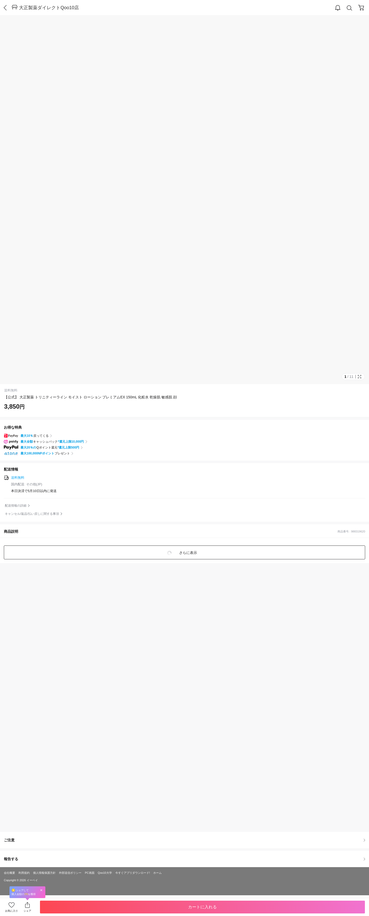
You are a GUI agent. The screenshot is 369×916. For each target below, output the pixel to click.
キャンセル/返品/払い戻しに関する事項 (32, 514)
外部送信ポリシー (70, 872)
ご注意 (184, 840)
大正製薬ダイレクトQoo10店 (49, 7)
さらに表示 (187, 553)
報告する (184, 859)
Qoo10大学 (105, 872)
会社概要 (9, 872)
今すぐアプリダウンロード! (132, 872)
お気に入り (11, 910)
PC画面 (89, 872)
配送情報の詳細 (15, 505)
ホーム (157, 872)
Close (41, 890)
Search (349, 8)
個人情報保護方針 (44, 872)
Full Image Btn (359, 376)
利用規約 (24, 872)
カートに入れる (202, 907)
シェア (27, 910)
